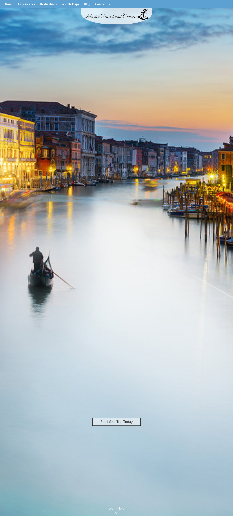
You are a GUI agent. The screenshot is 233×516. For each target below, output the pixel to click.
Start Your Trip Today (116, 422)
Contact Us (102, 4)
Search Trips (70, 4)
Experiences (26, 4)
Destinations (48, 4)
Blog (87, 4)
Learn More (116, 511)
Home (9, 4)
